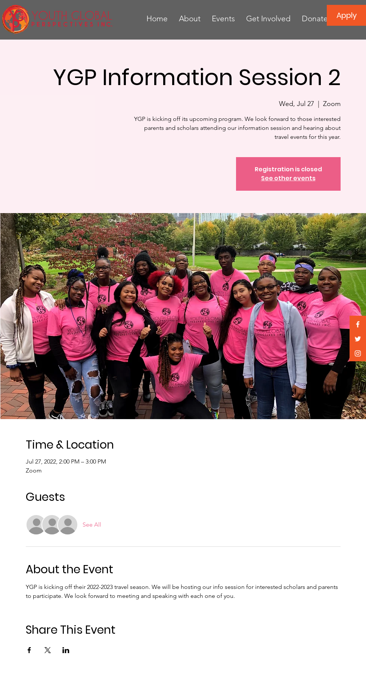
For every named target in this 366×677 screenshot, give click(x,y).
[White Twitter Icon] (358, 339)
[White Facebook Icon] (358, 324)
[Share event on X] (47, 650)
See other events (288, 178)
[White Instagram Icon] (358, 353)
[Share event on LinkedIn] (65, 650)
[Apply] (346, 15)
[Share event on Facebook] (29, 650)
